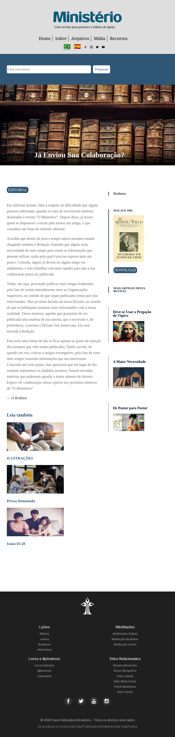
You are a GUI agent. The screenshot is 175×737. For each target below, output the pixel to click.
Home (44, 38)
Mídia (99, 38)
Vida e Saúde (125, 676)
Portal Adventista (125, 686)
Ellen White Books (125, 681)
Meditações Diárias (125, 633)
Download (125, 270)
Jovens (44, 639)
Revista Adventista (125, 665)
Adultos (44, 633)
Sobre (61, 38)
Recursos (119, 38)
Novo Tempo (125, 692)
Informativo (44, 649)
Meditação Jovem (125, 644)
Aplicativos (44, 670)
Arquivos (80, 38)
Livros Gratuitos (44, 665)
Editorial (17, 190)
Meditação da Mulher (125, 639)
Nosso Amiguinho (125, 670)
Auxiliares (44, 644)
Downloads (44, 676)
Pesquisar (101, 69)
